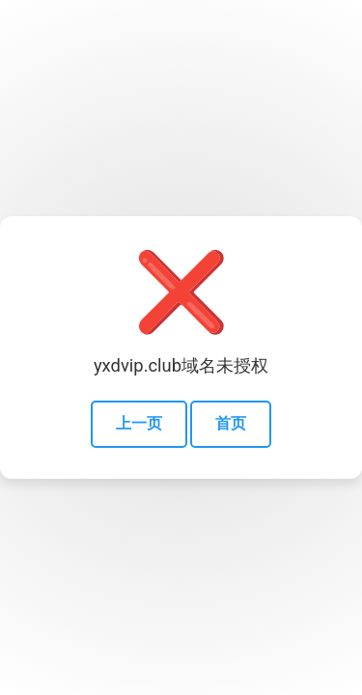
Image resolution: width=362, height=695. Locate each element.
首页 (230, 423)
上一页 (139, 423)
